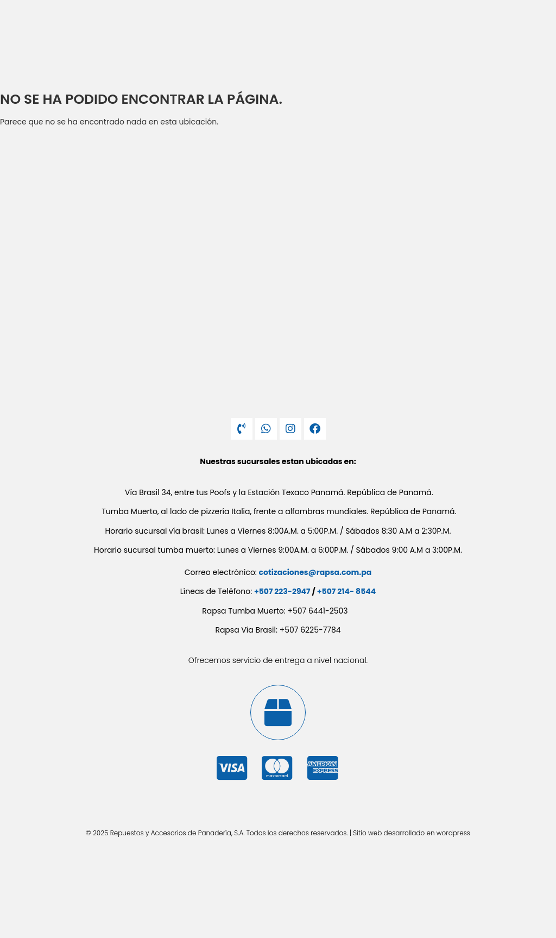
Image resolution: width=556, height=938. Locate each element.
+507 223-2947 (282, 591)
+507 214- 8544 (346, 591)
